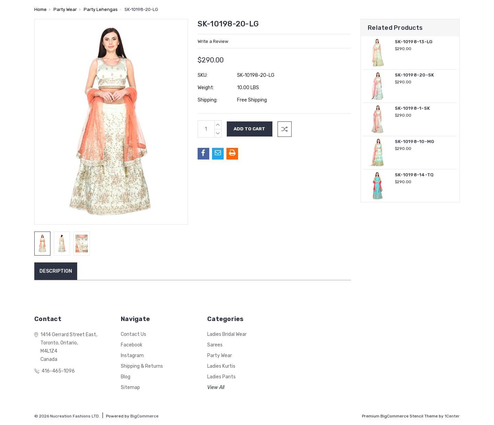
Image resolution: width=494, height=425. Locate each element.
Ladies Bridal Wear (227, 334)
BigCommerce (144, 416)
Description (55, 271)
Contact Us (133, 334)
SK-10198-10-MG (414, 141)
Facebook (131, 345)
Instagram (132, 355)
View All (215, 387)
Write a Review (213, 41)
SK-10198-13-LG (414, 41)
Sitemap (130, 387)
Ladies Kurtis (221, 366)
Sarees (215, 345)
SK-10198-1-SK (412, 108)
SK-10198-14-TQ (414, 174)
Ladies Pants (221, 377)
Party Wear (219, 355)
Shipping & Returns (142, 366)
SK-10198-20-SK (414, 75)
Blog (125, 377)
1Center (452, 416)
